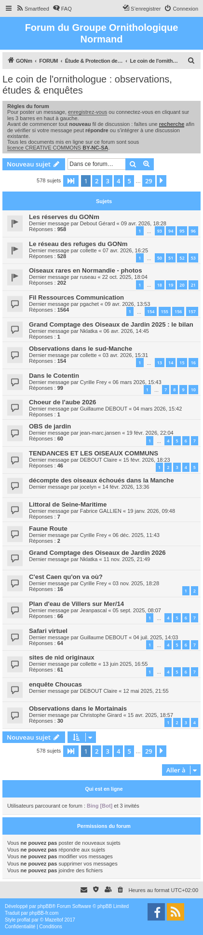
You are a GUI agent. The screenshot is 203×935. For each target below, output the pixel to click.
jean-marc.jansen (100, 433)
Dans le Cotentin (54, 375)
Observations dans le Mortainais (78, 708)
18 (159, 285)
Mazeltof (54, 919)
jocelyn (88, 487)
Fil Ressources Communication (76, 297)
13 (159, 362)
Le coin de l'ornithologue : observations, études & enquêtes (87, 85)
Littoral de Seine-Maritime (68, 504)
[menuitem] (32, 8)
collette (88, 250)
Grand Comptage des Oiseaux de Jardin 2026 (97, 552)
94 (170, 231)
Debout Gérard (97, 223)
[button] (71, 181)
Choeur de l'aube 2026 (62, 402)
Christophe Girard (101, 715)
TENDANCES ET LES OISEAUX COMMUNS (93, 453)
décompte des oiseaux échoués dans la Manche (101, 480)
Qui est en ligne (103, 789)
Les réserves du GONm (64, 216)
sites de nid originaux (62, 657)
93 (159, 231)
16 (193, 362)
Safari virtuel (48, 630)
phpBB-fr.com (44, 913)
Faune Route (48, 528)
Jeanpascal (93, 610)
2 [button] (96, 181)
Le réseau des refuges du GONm (78, 244)
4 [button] (118, 181)
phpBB (45, 906)
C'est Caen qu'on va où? (66, 576)
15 (181, 362)
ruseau (88, 277)
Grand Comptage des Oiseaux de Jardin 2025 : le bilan (111, 324)
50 (159, 258)
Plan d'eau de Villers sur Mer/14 (76, 603)
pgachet (89, 304)
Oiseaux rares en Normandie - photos (85, 270)
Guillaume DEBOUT (103, 409)
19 (170, 285)
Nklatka (89, 331)
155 (164, 311)
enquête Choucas (55, 684)
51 (170, 258)
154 (150, 311)
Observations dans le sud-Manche (80, 348)
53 (193, 258)
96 (193, 231)
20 (181, 285)
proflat (23, 919)
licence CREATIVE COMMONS (57, 148)
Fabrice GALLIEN (101, 511)
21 (193, 285)
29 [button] (148, 181)
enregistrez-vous (87, 112)
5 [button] (129, 181)
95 (181, 231)
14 (170, 362)
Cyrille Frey (93, 382)
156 (178, 311)
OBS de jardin (50, 426)
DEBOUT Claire (98, 460)
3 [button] (107, 181)
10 (193, 389)
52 (181, 258)
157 (192, 311)
